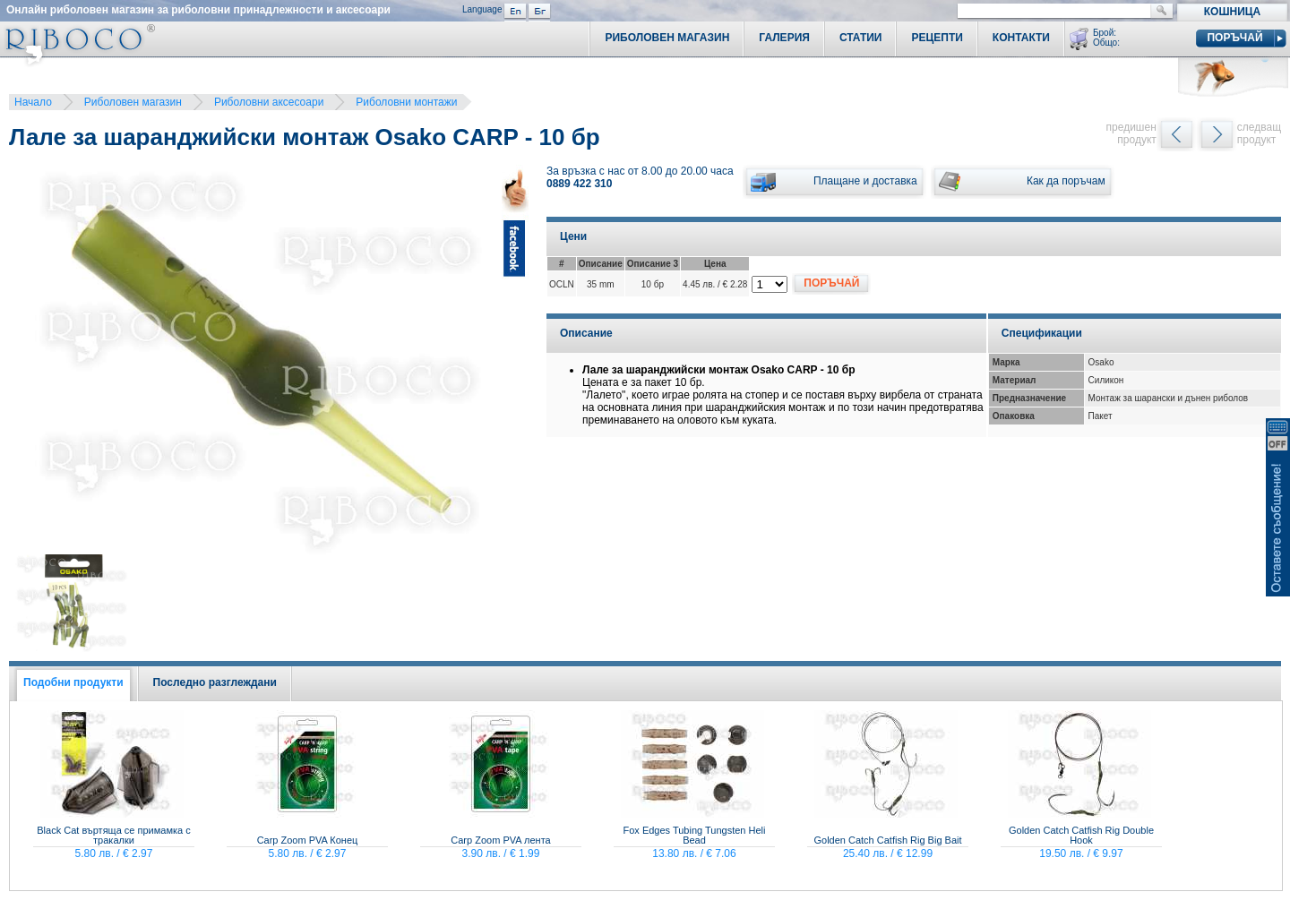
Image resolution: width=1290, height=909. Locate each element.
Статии (860, 37)
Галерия (784, 37)
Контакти (1021, 37)
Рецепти (936, 37)
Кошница (1232, 11)
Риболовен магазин (133, 102)
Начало (33, 102)
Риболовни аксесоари (268, 102)
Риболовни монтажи (406, 102)
